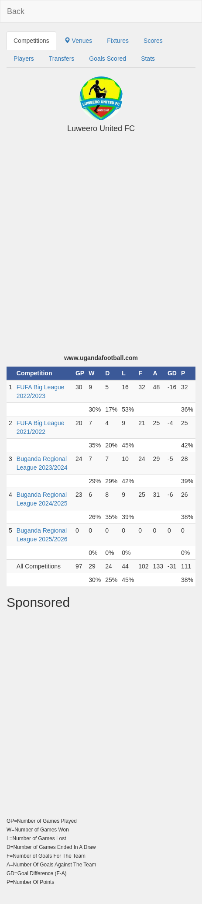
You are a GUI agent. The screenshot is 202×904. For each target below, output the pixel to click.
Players (24, 58)
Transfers (62, 58)
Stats (148, 58)
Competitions (31, 40)
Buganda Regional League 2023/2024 (42, 463)
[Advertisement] (101, 248)
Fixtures (118, 40)
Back (15, 11)
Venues (78, 40)
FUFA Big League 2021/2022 (41, 427)
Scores (153, 40)
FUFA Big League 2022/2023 (41, 391)
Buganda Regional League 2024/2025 (42, 499)
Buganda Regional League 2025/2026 (42, 535)
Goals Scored (107, 58)
